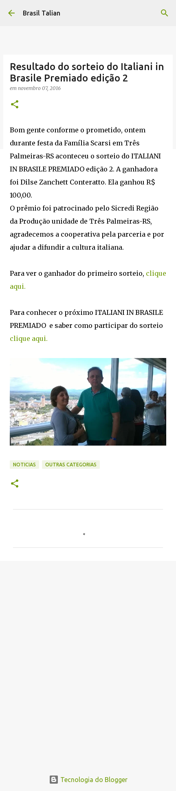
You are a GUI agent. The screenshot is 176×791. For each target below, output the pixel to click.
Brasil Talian (41, 13)
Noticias (24, 464)
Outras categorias (71, 464)
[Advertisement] (88, 661)
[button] (15, 104)
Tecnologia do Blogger (88, 779)
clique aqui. (29, 338)
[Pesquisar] (164, 13)
